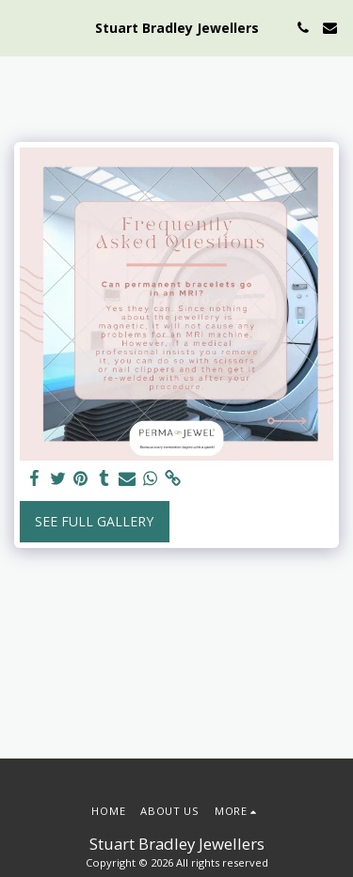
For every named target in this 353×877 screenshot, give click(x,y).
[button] (21, 27)
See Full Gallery (94, 521)
